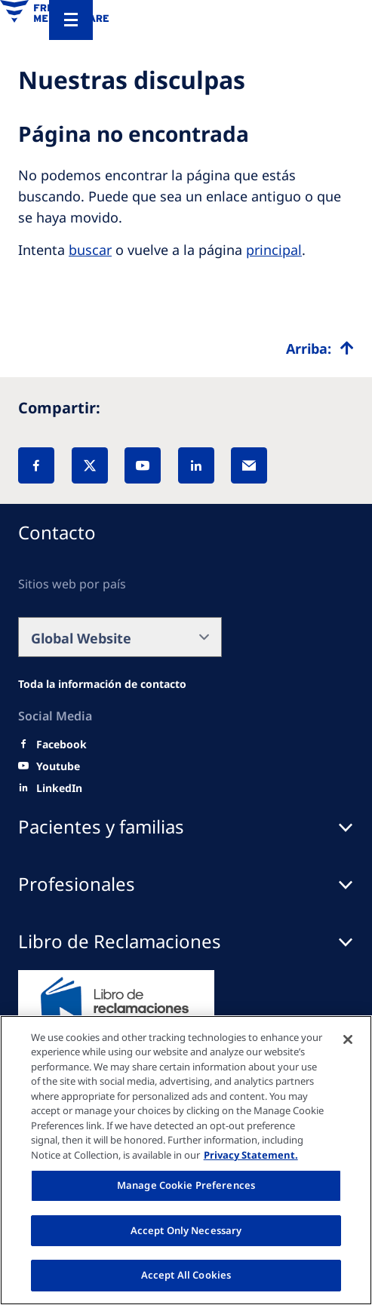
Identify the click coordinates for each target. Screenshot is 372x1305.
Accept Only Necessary (186, 1230)
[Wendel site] (102, 684)
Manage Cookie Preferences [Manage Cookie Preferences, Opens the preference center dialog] (186, 1185)
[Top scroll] (320, 348)
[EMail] (249, 465)
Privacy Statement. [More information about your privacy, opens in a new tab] (251, 1155)
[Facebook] (36, 465)
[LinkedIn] (196, 465)
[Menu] (71, 20)
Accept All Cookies (186, 1275)
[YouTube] (143, 465)
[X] (90, 465)
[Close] (347, 1039)
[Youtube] (58, 766)
